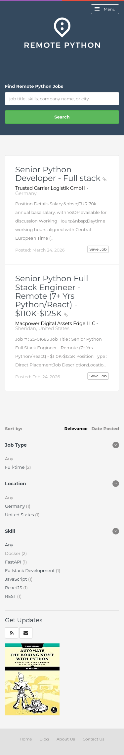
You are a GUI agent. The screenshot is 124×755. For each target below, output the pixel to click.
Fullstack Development (30, 570)
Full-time (15, 467)
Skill (10, 531)
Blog (44, 739)
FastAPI (13, 562)
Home (26, 739)
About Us (66, 739)
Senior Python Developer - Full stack (60, 174)
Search (61, 117)
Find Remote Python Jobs (34, 86)
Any (9, 544)
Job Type (16, 445)
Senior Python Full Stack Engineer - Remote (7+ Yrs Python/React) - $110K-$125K (51, 296)
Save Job (98, 249)
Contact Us (93, 739)
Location (15, 484)
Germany (15, 506)
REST (11, 596)
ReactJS (14, 587)
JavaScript (16, 579)
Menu (105, 9)
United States (20, 514)
